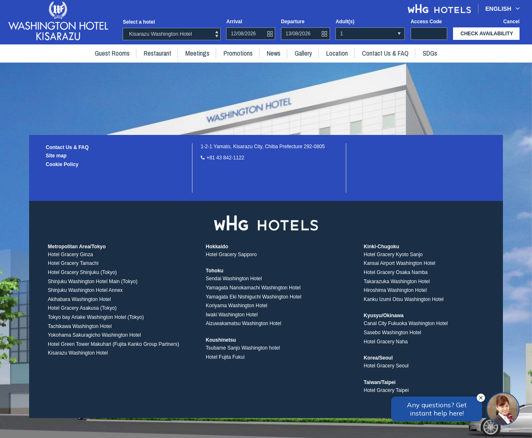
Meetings (197, 53)
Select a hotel (139, 22)
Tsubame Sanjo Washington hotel (243, 348)
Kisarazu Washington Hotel (78, 353)
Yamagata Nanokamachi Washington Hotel (253, 288)
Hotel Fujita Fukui (225, 357)
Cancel (511, 21)
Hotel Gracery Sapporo (231, 254)
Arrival (234, 21)
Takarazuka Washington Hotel (397, 281)
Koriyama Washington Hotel (236, 305)
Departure (293, 21)
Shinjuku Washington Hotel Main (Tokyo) (93, 281)
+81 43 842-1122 (225, 158)
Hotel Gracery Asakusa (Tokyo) (82, 308)
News (274, 53)
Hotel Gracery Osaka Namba (396, 272)
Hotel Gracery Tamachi (73, 263)
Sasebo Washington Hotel (392, 332)
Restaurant (157, 53)
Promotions (238, 53)
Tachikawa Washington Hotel (80, 326)
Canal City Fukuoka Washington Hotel (406, 323)
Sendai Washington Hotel (234, 278)
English (502, 8)
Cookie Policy (62, 164)
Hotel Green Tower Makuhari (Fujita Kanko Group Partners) (113, 344)
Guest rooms (112, 53)
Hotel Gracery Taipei (386, 390)
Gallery (303, 53)
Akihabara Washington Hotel (79, 299)
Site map (56, 156)
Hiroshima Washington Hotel (395, 290)
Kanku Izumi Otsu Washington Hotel (403, 299)
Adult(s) (344, 21)
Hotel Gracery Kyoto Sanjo (393, 254)
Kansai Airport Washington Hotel (399, 263)
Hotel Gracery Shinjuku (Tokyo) (82, 272)
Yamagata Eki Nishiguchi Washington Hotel (253, 297)
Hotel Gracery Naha (386, 342)
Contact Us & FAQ (385, 53)
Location (337, 53)
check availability (487, 34)
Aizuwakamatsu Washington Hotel (243, 323)
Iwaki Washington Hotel (232, 315)
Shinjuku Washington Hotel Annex (85, 290)
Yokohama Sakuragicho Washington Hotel (94, 335)
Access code (426, 21)
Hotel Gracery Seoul (386, 366)
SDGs (430, 53)
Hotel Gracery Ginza (70, 254)
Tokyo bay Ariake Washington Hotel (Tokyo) (96, 317)
